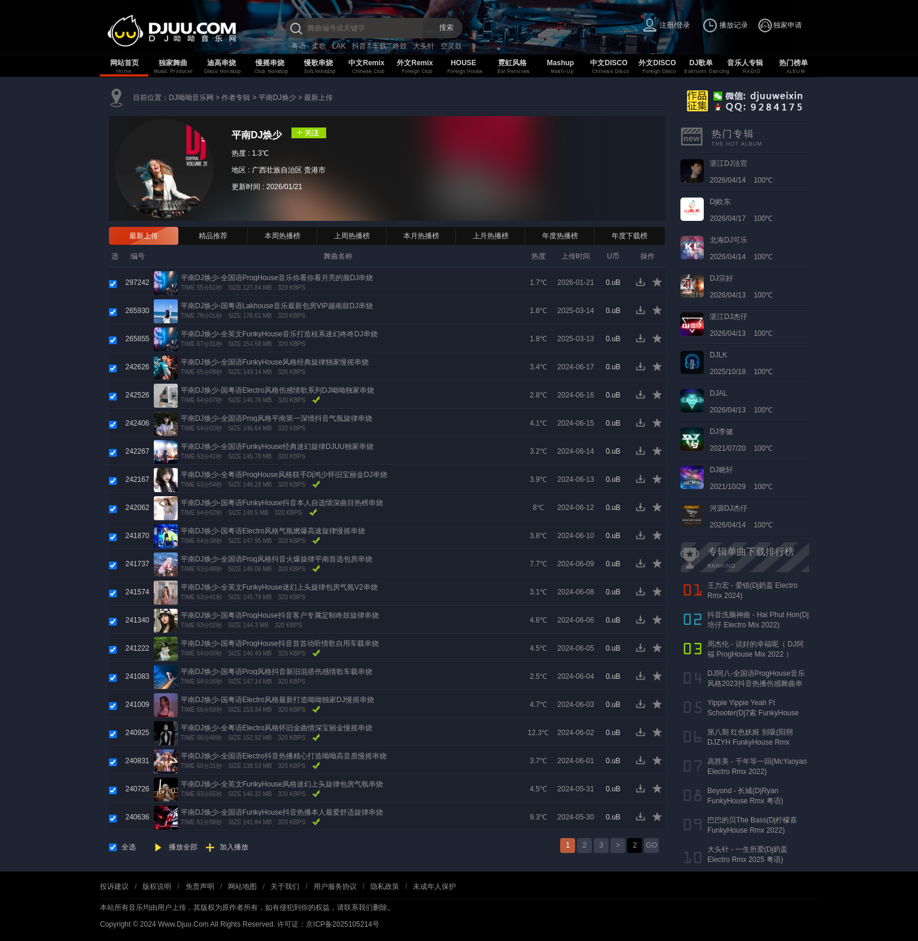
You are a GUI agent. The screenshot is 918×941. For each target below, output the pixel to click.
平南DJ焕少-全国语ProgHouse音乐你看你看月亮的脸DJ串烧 (277, 278)
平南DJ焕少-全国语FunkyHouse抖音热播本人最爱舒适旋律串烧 (282, 812)
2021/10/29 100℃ (741, 478)
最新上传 (318, 97)
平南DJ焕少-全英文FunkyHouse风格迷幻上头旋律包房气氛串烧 (282, 784)
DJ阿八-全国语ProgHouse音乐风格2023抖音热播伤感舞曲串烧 (756, 683)
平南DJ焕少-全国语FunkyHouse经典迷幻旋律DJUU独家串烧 (277, 446)
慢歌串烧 (318, 63)
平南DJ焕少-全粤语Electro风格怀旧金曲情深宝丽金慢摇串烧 (276, 728)
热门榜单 (793, 63)
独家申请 (787, 25)
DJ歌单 (701, 63)
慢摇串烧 (270, 63)
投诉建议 (114, 886)
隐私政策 (384, 886)
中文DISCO (608, 63)
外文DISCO (657, 63)
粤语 (298, 46)
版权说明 (156, 886)
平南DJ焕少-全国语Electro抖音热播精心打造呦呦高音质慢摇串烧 (284, 756)
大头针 (423, 46)
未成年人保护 (434, 886)
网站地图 (242, 886)
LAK (339, 46)
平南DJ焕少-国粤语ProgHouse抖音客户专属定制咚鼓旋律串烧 (280, 615)
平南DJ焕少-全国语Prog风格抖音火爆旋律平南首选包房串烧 (276, 559)
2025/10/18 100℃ (741, 363)
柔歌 (319, 46)
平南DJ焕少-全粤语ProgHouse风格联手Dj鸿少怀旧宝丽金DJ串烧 (284, 474)
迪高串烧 (221, 63)
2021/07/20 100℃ (741, 440)
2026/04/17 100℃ (741, 210)
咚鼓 (400, 46)
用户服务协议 (335, 886)
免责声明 (200, 886)
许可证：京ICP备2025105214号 (328, 924)
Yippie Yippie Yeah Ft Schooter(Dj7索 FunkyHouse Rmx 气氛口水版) (753, 713)
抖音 (359, 46)
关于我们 (284, 886)
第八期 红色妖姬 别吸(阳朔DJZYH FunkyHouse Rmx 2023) (750, 742)
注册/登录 (674, 25)
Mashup (560, 63)
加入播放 (234, 847)
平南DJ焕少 (277, 97)
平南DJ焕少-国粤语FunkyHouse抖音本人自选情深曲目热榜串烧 (282, 503)
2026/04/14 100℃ (741, 171)
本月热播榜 (421, 236)
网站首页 (124, 63)
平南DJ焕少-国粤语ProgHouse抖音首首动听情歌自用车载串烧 (280, 643)
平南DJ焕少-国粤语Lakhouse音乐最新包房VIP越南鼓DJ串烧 (277, 306)
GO (651, 845)
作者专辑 (235, 97)
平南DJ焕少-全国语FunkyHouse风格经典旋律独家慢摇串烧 (275, 362)
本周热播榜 (282, 236)
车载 (379, 46)
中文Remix (366, 63)
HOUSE (463, 63)
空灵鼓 (451, 46)
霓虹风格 (512, 63)
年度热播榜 (560, 236)
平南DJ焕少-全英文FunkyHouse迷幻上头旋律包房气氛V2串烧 (279, 587)
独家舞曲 (173, 63)
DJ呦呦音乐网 (191, 97)
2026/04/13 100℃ (741, 286)
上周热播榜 (352, 236)
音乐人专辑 (745, 63)
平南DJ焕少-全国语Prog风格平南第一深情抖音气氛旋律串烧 (276, 418)
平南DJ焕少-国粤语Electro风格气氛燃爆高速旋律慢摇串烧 (273, 531)
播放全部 (183, 847)
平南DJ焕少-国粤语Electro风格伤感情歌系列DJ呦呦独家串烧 (277, 390)
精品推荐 (213, 236)
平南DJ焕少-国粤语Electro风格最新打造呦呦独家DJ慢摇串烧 (277, 700)
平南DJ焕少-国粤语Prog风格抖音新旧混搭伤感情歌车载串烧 (276, 671)
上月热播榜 (491, 236)
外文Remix (415, 63)
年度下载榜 (630, 236)
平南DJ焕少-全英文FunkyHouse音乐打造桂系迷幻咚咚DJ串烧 (279, 334)
